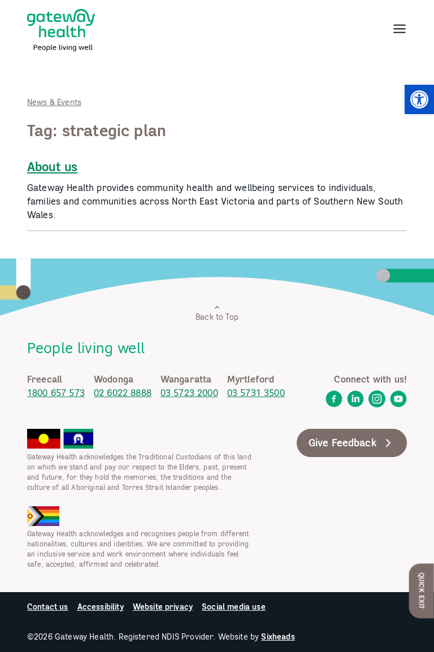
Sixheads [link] (277, 637)
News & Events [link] (54, 102)
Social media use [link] (234, 607)
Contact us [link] (47, 607)
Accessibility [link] (100, 607)
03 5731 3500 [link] (256, 392)
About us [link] (52, 167)
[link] (419, 99)
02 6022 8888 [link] (122, 392)
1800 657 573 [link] (56, 392)
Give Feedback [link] (352, 443)
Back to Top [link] (217, 312)
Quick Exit (422, 590)
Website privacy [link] (163, 607)
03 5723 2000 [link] (189, 392)
